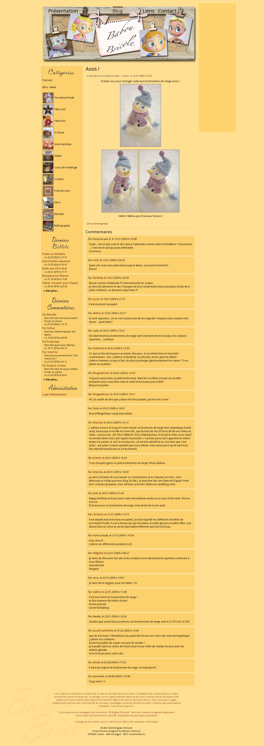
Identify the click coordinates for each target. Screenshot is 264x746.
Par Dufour (48, 328)
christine (97, 514)
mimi (95, 260)
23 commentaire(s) (97, 223)
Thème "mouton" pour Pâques (60, 283)
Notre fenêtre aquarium (56, 261)
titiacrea (97, 422)
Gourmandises (57, 144)
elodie (96, 662)
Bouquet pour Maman (55, 275)
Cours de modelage (60, 167)
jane (95, 493)
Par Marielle (49, 314)
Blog (118, 10)
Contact (167, 10)
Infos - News (49, 87)
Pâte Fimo (54, 121)
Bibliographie (56, 225)
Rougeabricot (100, 373)
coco (95, 578)
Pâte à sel (54, 109)
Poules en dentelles (53, 254)
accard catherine (102, 630)
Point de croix (56, 190)
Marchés (53, 214)
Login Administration (54, 394)
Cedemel (97, 348)
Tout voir (47, 80)
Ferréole (97, 278)
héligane (97, 553)
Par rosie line (50, 352)
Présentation (63, 10)
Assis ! (93, 68)
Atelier (52, 156)
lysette (96, 458)
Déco (52, 202)
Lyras (95, 299)
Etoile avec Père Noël (54, 268)
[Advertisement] (217, 67)
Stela (95, 408)
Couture (53, 179)
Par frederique (51, 341)
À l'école (53, 132)
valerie (96, 592)
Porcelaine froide (58, 97)
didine (96, 313)
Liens (149, 10)
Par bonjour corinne (54, 365)
